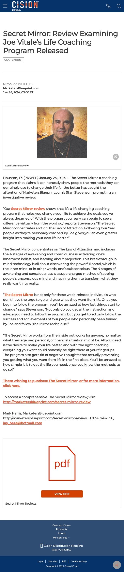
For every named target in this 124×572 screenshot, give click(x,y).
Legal (40, 561)
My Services (61, 537)
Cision (67, 566)
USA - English (13, 59)
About (61, 533)
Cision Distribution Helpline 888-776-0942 (62, 548)
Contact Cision (61, 525)
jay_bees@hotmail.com (22, 423)
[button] (108, 6)
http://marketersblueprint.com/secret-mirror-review (47, 402)
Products (61, 529)
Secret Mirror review (28, 209)
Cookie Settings (79, 561)
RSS (64, 561)
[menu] (5, 6)
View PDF (62, 494)
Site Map (52, 561)
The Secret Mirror (18, 295)
